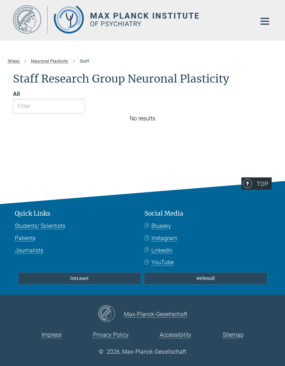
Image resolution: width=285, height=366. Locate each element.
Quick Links (32, 213)
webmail (205, 278)
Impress (51, 334)
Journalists (29, 250)
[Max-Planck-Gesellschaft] (111, 314)
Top (262, 184)
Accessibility (175, 334)
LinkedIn (162, 250)
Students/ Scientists (40, 225)
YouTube (162, 262)
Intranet (79, 278)
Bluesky (161, 225)
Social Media (163, 213)
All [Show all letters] (16, 94)
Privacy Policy (111, 334)
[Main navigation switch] (265, 21)
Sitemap (233, 334)
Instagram (164, 238)
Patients (25, 238)
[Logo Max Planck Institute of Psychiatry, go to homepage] (130, 19)
